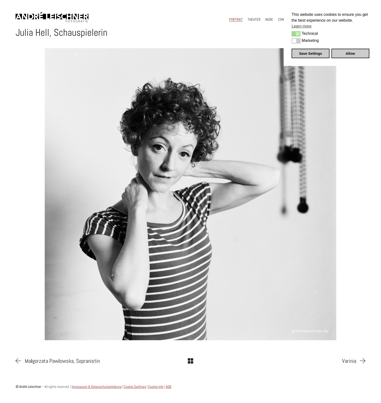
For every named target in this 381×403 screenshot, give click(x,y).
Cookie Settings (135, 386)
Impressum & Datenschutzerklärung (97, 386)
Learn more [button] (302, 26)
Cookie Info (156, 386)
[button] (296, 34)
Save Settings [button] (310, 53)
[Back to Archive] (190, 361)
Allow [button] (350, 53)
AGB (168, 386)
